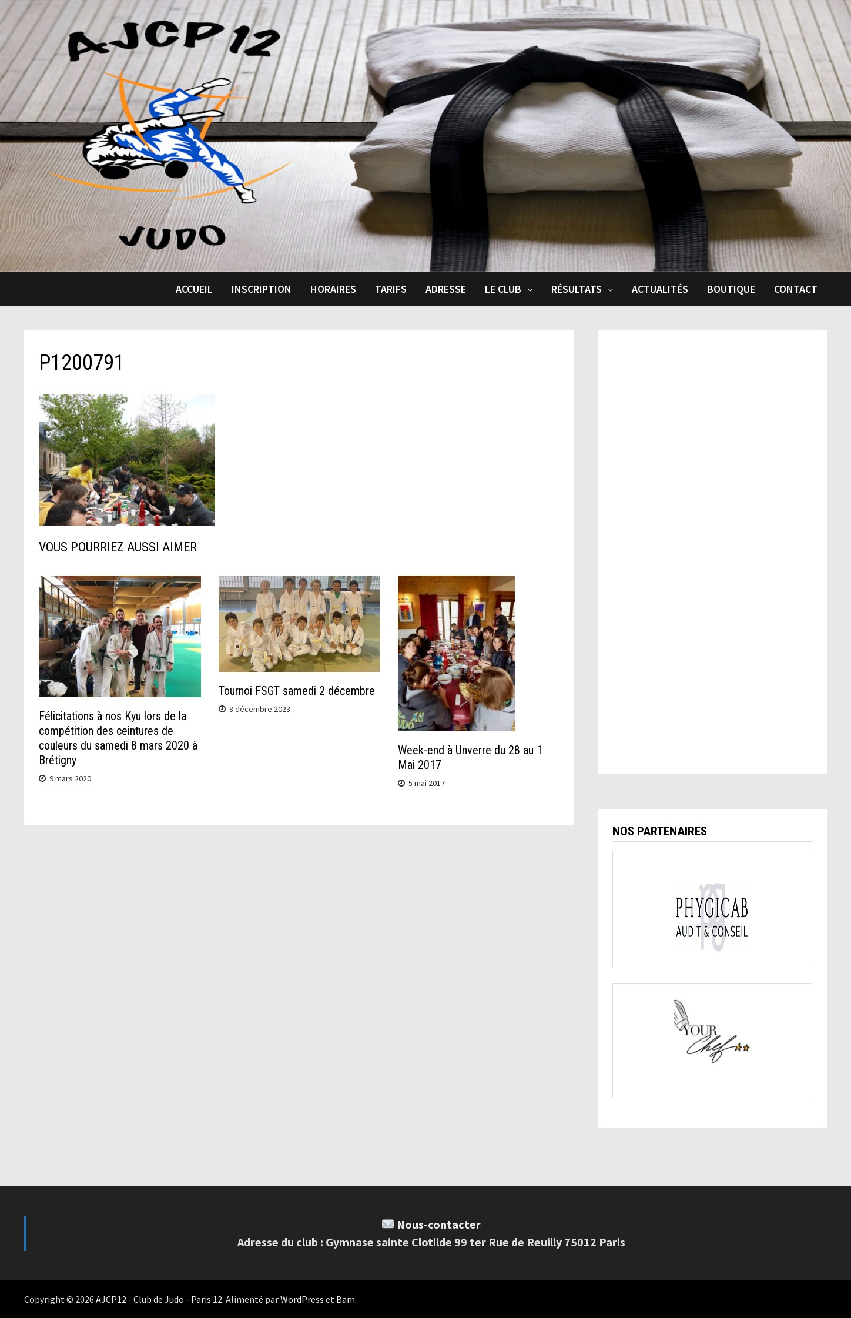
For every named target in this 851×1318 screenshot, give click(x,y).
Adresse (445, 289)
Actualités (660, 289)
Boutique (731, 289)
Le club (503, 289)
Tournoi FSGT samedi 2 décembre (297, 691)
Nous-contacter (439, 1224)
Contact (796, 289)
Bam (345, 1299)
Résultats (576, 289)
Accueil (194, 289)
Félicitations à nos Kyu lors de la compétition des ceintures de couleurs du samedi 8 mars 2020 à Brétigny (118, 738)
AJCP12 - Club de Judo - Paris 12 (159, 1299)
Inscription (262, 289)
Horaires (333, 289)
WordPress (302, 1299)
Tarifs (391, 289)
